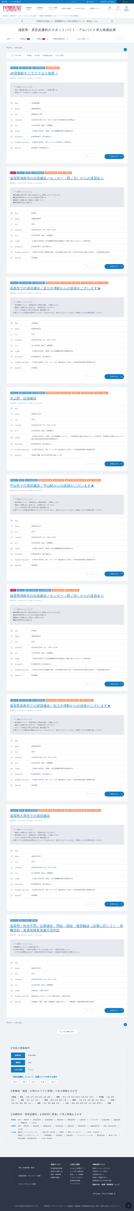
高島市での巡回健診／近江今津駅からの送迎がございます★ (55, 288)
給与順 (37, 55)
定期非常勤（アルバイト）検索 (29, 1176)
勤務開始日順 (47, 55)
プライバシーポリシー (58, 1206)
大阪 (23, 1082)
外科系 (13, 1126)
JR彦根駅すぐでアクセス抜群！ (34, 73)
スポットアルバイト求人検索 (27, 16)
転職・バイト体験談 (76, 1174)
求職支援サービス (98, 1164)
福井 (33, 1082)
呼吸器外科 (82, 1126)
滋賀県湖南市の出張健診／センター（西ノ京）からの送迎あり (57, 178)
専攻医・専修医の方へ (99, 1177)
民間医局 (12, 8)
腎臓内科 (24, 1123)
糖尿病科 (117, 1120)
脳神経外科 (47, 1126)
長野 (112, 1097)
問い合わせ (90, 2)
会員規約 (70, 1206)
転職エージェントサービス (101, 1168)
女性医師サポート (98, 1174)
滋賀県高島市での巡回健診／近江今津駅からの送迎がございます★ (60, 705)
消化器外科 (59, 1126)
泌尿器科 (59, 1135)
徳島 (49, 1103)
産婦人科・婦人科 (48, 1132)
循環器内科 (49, 1120)
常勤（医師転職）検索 (26, 1168)
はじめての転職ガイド (77, 1168)
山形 (44, 1097)
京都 (14, 1082)
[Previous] (22, 21)
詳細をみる (114, 156)
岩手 (32, 1097)
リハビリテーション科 (85, 1135)
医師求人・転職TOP (9, 16)
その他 (33, 1123)
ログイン (125, 2)
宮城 (36, 1097)
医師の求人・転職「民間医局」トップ (105, 1184)
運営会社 (47, 1206)
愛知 (52, 1100)
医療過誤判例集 (75, 1180)
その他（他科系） (47, 1138)
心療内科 (82, 1120)
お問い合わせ (105, 1206)
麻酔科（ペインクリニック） (28, 1132)
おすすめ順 (60, 55)
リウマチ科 (94, 1120)
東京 (64, 1097)
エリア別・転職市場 (76, 1171)
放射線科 (70, 1135)
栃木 (86, 1097)
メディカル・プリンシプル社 (102, 1193)
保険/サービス (95, 8)
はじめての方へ (80, 8)
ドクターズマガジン (76, 1177)
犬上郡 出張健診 (23, 398)
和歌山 (102, 1100)
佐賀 (77, 1103)
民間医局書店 (55, 1177)
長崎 (81, 1103)
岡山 (17, 1103)
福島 (48, 1097)
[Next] (112, 21)
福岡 (73, 1103)
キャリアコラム (75, 1183)
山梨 (108, 1097)
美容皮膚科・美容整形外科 (27, 1138)
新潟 (12, 1100)
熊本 (85, 1103)
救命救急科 (101, 1135)
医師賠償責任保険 (56, 1168)
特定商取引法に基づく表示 (91, 1206)
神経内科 (60, 1120)
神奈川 (77, 1097)
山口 (29, 1103)
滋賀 (93, 1100)
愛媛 (53, 1103)
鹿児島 (99, 1103)
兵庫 (88, 1100)
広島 (12, 1103)
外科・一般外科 (23, 1126)
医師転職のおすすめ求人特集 (102, 1180)
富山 (28, 1100)
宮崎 (94, 1103)
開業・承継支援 (56, 1174)
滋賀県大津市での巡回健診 (30, 816)
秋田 (40, 1097)
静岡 (60, 1100)
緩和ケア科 (113, 1135)
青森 (27, 1097)
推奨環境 (77, 1206)
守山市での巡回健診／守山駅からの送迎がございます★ (52, 485)
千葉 (68, 1097)
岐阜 (42, 1082)
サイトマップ (115, 1206)
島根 (25, 1103)
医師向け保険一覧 (56, 1171)
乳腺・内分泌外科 (110, 1126)
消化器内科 (37, 1120)
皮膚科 (61, 1132)
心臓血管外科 (94, 1126)
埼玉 (72, 1097)
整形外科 (36, 1126)
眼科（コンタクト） (75, 1132)
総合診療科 (106, 1120)
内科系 (13, 1120)
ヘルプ (73, 2)
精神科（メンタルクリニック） (29, 1135)
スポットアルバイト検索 (27, 1184)
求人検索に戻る (68, 1031)
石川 (32, 1100)
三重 (52, 1082)
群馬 (91, 1097)
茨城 (82, 1097)
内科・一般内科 (23, 1120)
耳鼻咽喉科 (48, 1135)
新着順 (29, 55)
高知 (57, 1103)
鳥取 (21, 1103)
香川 (45, 1103)
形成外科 (70, 1126)
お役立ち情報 (66, 8)
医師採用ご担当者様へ (108, 2)
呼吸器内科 (71, 1120)
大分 (90, 1103)
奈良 (97, 1100)
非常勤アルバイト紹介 (99, 1171)
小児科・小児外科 (92, 1132)
